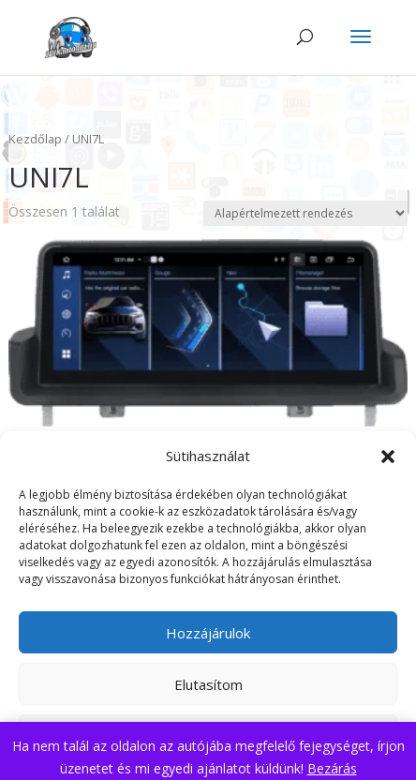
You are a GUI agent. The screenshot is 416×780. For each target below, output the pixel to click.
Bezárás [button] (332, 768)
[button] (388, 456)
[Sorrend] (305, 213)
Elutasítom (208, 684)
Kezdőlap (35, 138)
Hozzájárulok (208, 632)
